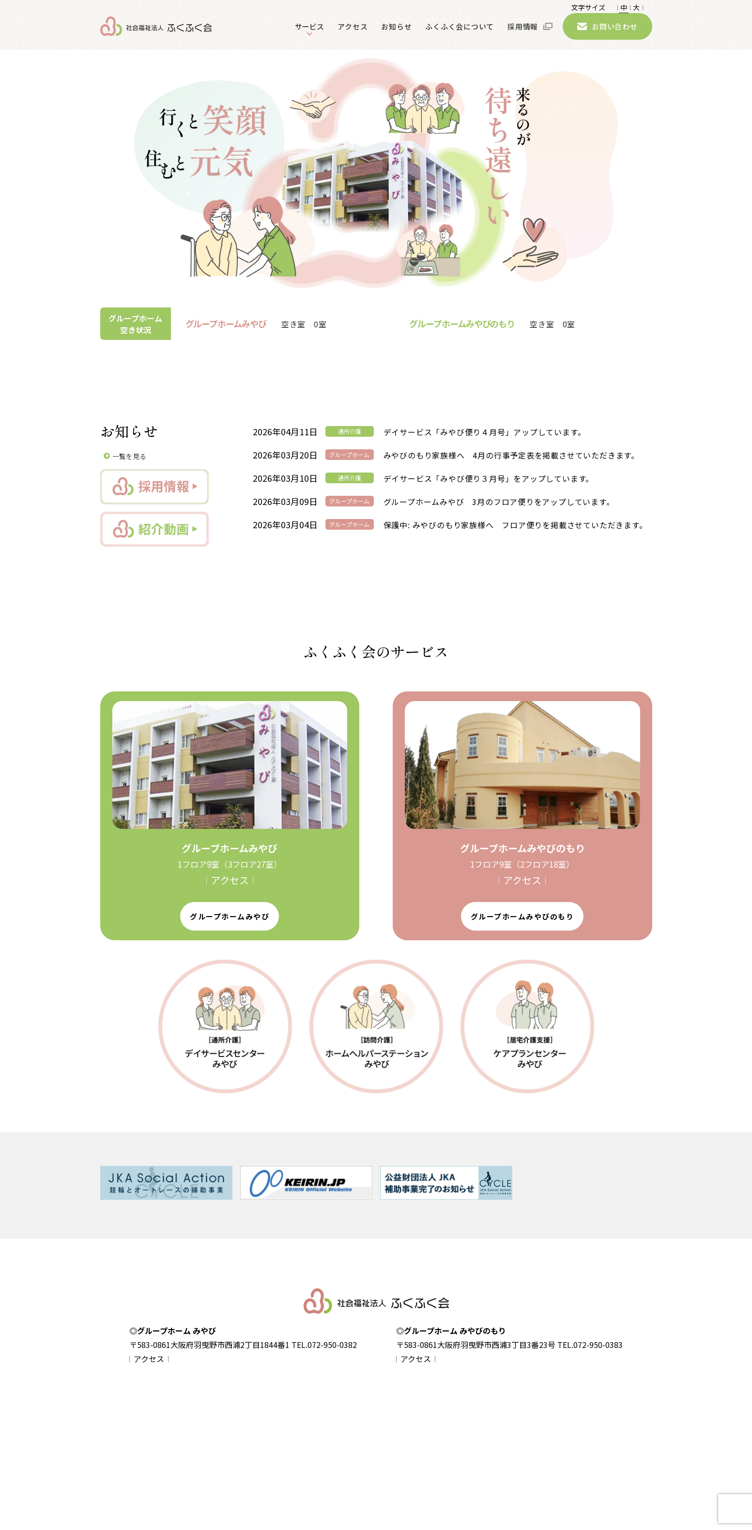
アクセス (353, 33)
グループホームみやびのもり (522, 916)
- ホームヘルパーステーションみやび (432, 1443)
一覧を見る (129, 456)
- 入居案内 (266, 1461)
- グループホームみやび (286, 1426)
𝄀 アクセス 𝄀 (229, 880)
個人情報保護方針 (185, 1426)
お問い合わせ (615, 33)
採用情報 (522, 33)
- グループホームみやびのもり (297, 1443)
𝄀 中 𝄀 (623, 9)
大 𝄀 (636, 9)
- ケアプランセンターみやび (418, 1461)
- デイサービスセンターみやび (422, 1426)
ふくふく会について (459, 33)
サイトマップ (178, 1443)
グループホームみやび (229, 916)
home (168, 1409)
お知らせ (396, 33)
